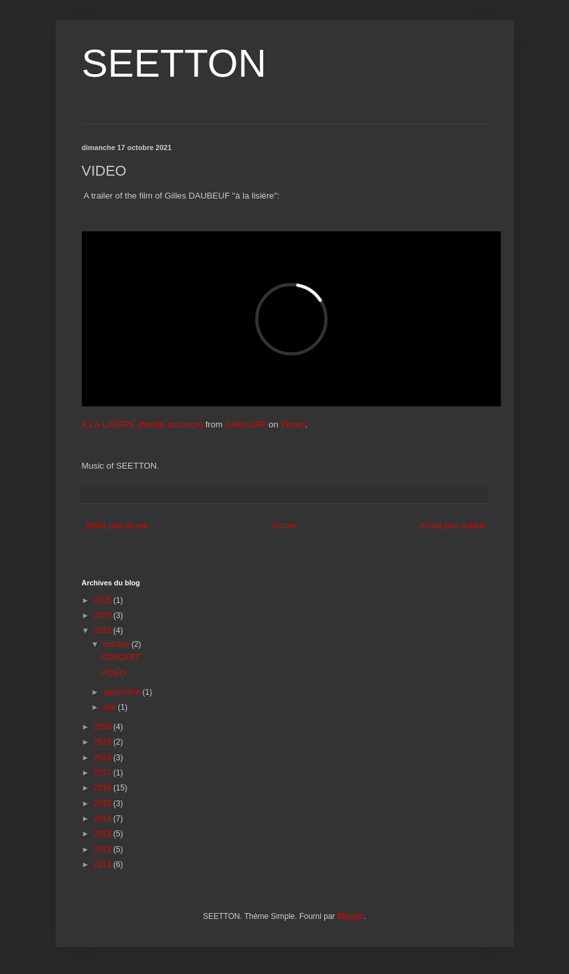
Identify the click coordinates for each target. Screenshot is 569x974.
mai (110, 707)
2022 (103, 615)
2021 (103, 630)
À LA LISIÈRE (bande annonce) (142, 424)
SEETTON (174, 63)
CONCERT (120, 657)
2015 (103, 803)
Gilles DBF (245, 424)
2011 (103, 864)
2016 (103, 787)
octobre (117, 644)
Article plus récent (116, 525)
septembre (122, 692)
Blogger (350, 916)
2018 (103, 757)
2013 (103, 833)
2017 (103, 772)
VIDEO (113, 673)
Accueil (284, 525)
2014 (103, 818)
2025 (103, 600)
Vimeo (293, 424)
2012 (103, 849)
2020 (103, 726)
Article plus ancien (452, 525)
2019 (103, 742)
